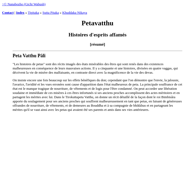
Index (20, 13)
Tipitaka (33, 13)
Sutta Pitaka (51, 13)
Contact (8, 13)
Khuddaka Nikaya (74, 13)
